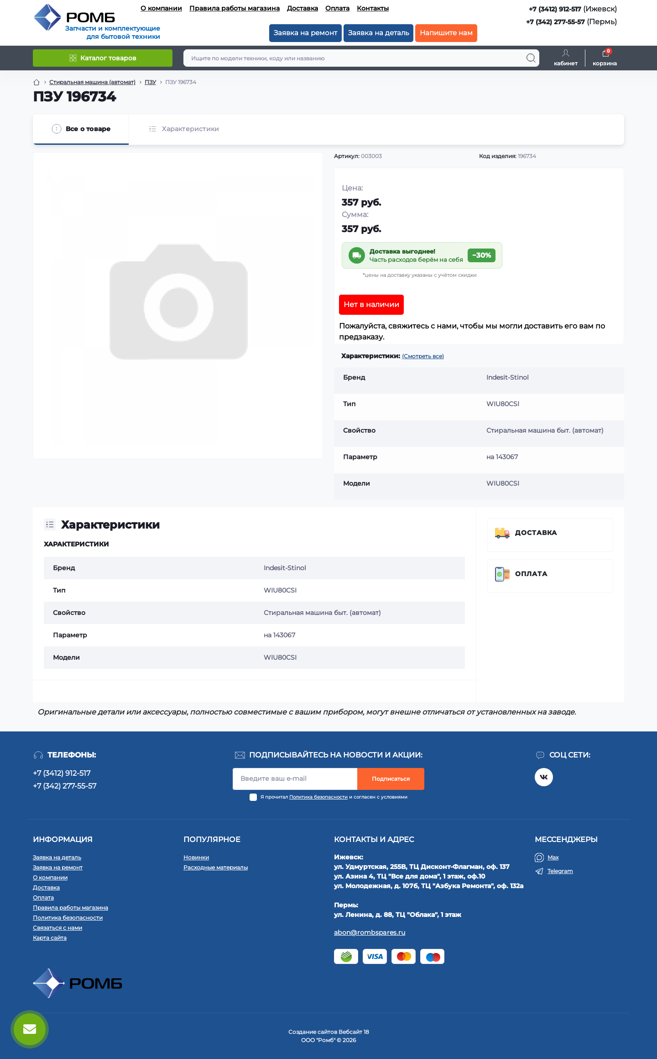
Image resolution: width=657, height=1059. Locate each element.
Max (553, 857)
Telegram (560, 871)
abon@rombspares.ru (369, 932)
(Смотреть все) (423, 356)
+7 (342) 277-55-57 (555, 22)
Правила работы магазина (234, 8)
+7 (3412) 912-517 (555, 9)
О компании (161, 8)
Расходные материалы (215, 867)
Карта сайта (50, 937)
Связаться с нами (57, 927)
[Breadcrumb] (36, 82)
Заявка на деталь (378, 32)
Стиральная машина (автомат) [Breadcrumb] (92, 82)
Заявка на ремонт (305, 32)
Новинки (196, 857)
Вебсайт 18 (354, 1031)
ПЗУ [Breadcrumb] (150, 82)
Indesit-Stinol (285, 568)
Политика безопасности (318, 797)
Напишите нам (446, 32)
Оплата (337, 8)
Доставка (302, 8)
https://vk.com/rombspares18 (544, 777)
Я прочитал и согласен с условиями (334, 797)
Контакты (373, 8)
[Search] (531, 58)
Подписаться (391, 778)
